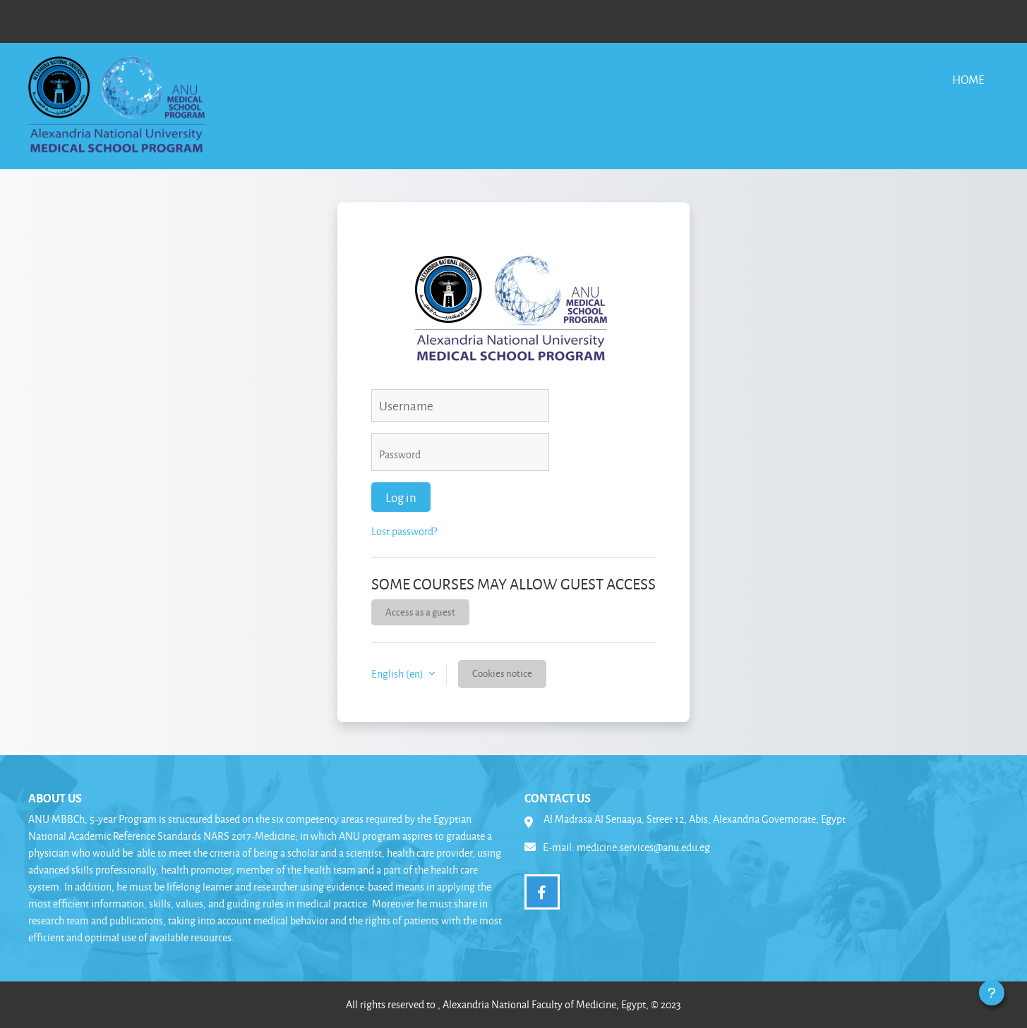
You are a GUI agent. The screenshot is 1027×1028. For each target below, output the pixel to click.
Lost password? (404, 531)
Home (968, 79)
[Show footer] (991, 992)
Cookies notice (502, 673)
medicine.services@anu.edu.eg (643, 847)
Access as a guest (420, 611)
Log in (400, 497)
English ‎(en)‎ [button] (398, 673)
